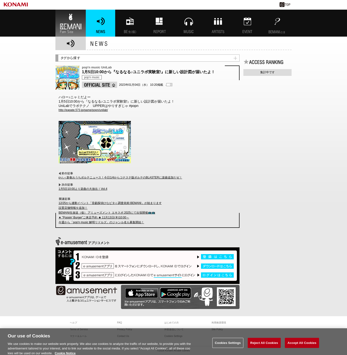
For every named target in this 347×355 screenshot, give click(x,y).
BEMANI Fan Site (70, 23)
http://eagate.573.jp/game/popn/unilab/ (83, 110)
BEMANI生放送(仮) (130, 23)
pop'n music (92, 77)
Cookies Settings (228, 345)
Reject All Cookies (264, 345)
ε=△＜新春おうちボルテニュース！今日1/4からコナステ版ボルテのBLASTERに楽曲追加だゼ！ (120, 177)
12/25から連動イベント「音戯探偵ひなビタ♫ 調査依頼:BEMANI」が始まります (110, 203)
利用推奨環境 (219, 322)
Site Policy (217, 329)
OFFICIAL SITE (99, 85)
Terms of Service (79, 329)
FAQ (119, 322)
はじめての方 (171, 322)
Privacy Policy (124, 329)
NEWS (100, 23)
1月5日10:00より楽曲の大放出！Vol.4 (83, 189)
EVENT (247, 23)
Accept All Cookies (301, 345)
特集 (159, 23)
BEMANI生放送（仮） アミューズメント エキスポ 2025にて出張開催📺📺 (107, 212)
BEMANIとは (277, 23)
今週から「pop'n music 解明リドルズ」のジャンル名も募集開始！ (101, 222)
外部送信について (174, 329)
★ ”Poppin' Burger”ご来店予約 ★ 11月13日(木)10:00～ (94, 217)
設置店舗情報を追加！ (73, 208)
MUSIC (188, 23)
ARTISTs (218, 23)
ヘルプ (73, 322)
